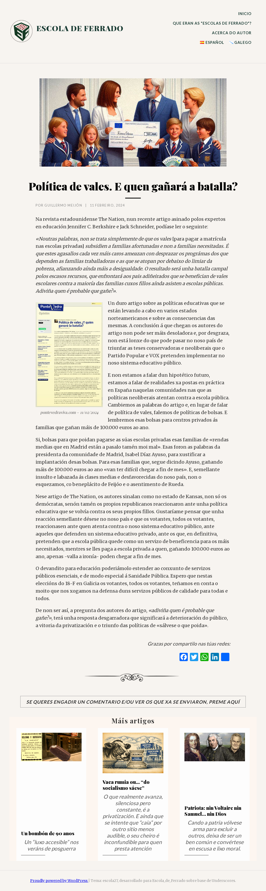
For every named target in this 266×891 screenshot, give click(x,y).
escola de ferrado (79, 28)
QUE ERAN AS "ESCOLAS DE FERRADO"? (212, 23)
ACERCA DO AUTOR (231, 33)
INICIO (244, 13)
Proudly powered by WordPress (59, 880)
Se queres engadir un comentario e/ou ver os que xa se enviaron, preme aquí (133, 702)
